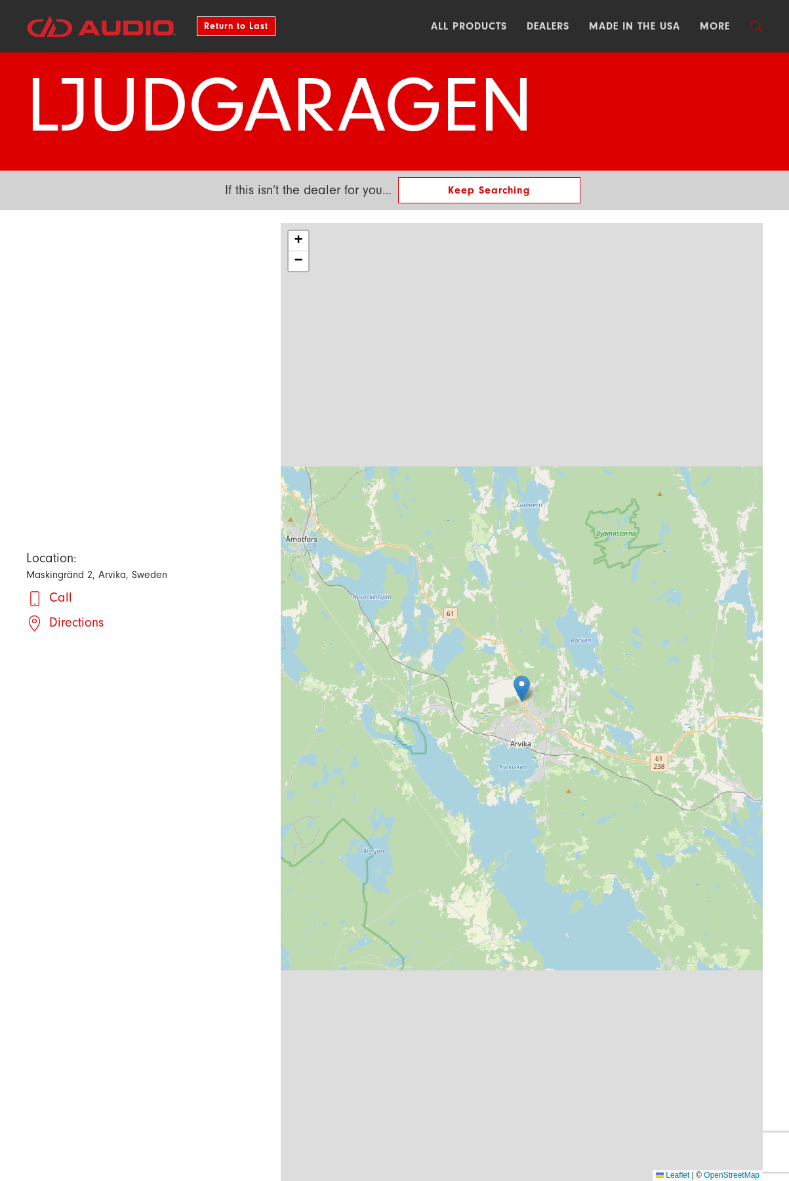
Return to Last (236, 25)
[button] (756, 26)
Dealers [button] (548, 26)
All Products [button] (469, 26)
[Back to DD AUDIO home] (101, 26)
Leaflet (672, 1175)
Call (60, 597)
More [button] (715, 26)
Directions (76, 622)
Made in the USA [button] (634, 26)
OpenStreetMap (731, 1175)
